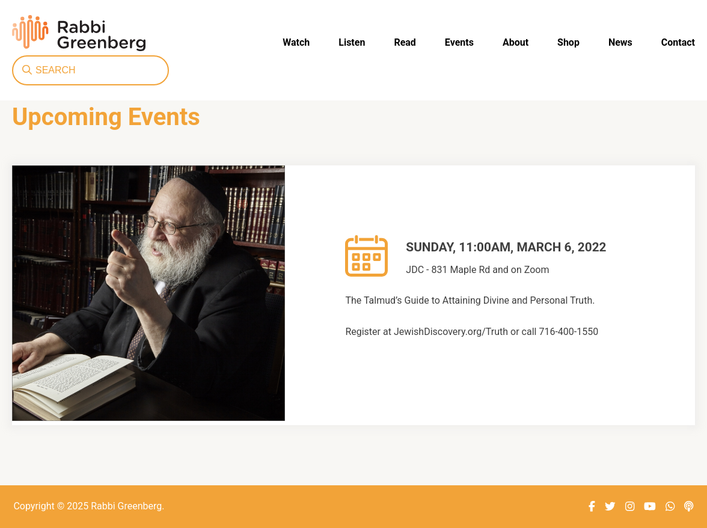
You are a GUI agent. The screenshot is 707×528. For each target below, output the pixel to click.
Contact (678, 42)
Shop (568, 42)
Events (459, 42)
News (620, 42)
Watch (296, 42)
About (515, 42)
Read (404, 42)
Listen (351, 42)
